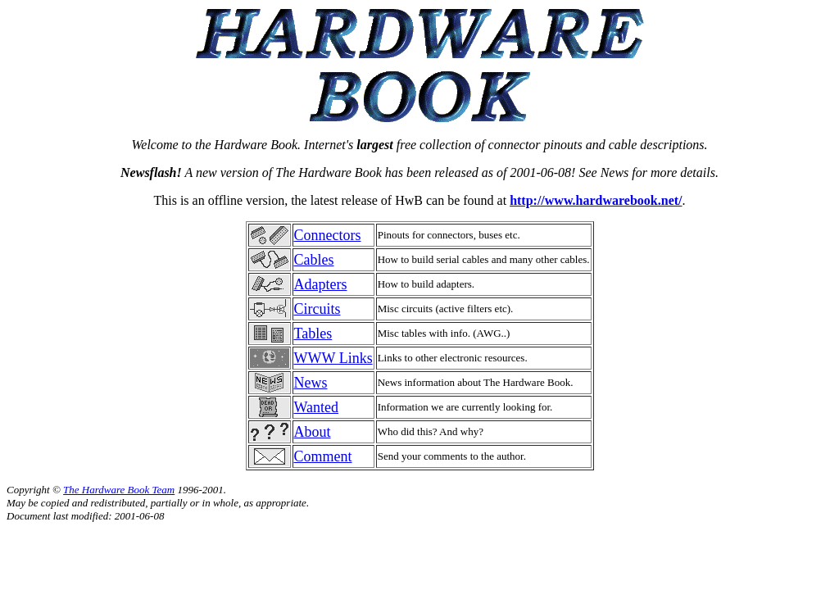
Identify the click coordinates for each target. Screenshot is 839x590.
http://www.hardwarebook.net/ (596, 200)
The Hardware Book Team (119, 489)
